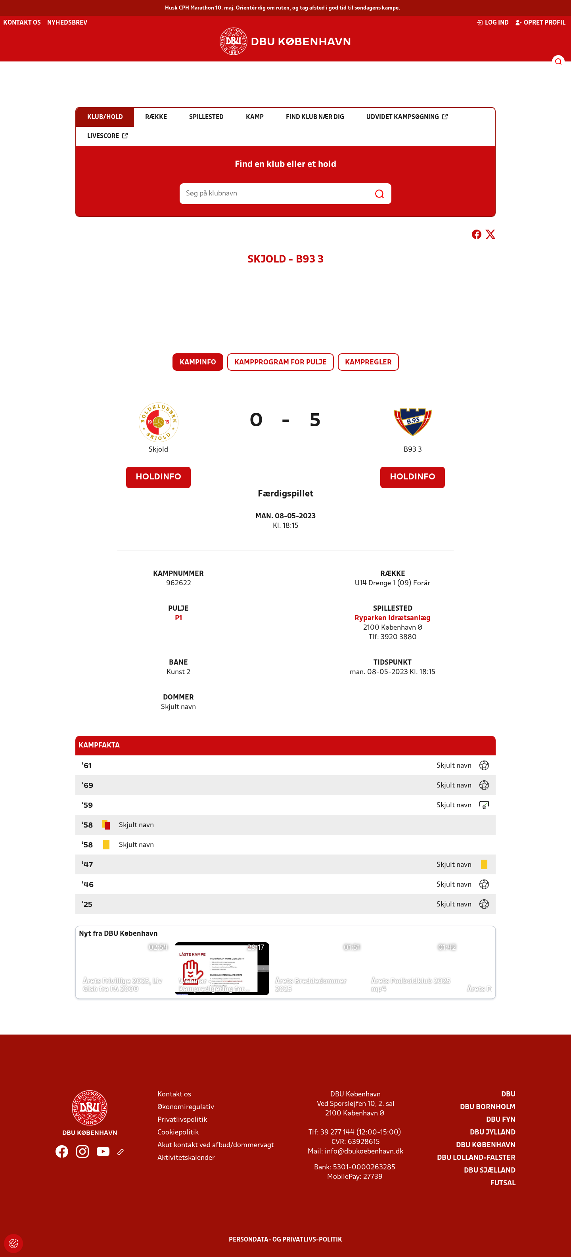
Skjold (158, 449)
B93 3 (413, 449)
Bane (178, 662)
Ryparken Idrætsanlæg (392, 618)
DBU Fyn (500, 1120)
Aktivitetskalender (186, 1158)
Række (392, 574)
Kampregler (368, 362)
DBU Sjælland (489, 1170)
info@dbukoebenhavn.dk (364, 1151)
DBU (508, 1094)
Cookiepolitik (178, 1132)
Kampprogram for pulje (280, 362)
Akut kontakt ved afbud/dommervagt (215, 1145)
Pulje (178, 609)
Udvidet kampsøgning (407, 117)
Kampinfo (198, 362)
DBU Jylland (492, 1132)
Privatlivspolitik (182, 1120)
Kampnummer (178, 574)
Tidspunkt (393, 662)
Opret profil (540, 22)
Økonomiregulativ (185, 1107)
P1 (178, 618)
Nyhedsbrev (67, 23)
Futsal (503, 1183)
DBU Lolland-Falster (476, 1158)
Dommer (178, 697)
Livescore (107, 136)
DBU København (485, 1145)
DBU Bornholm (487, 1107)
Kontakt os (22, 23)
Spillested (392, 609)
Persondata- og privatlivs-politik (285, 1240)
